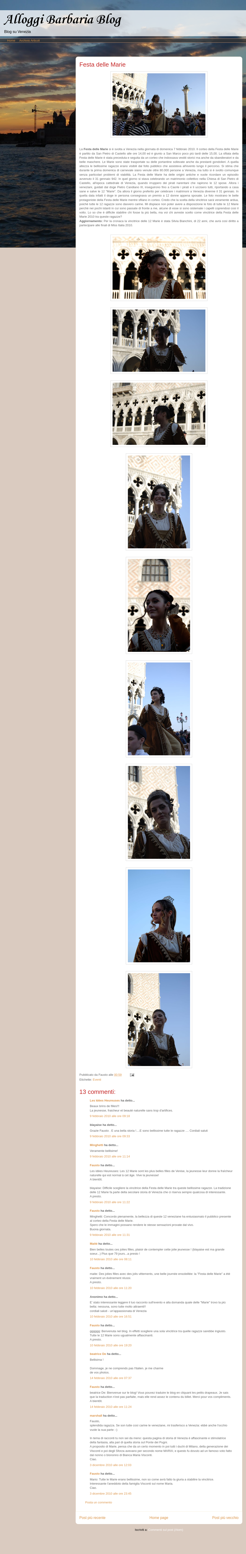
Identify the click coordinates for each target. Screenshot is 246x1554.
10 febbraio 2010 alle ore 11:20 (111, 1288)
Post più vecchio (225, 1518)
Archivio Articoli (29, 40)
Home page (158, 1518)
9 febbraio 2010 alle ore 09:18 (110, 1116)
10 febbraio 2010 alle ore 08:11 (111, 1259)
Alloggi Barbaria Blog (62, 19)
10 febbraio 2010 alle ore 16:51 (111, 1316)
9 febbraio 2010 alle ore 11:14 (110, 1156)
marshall (96, 1415)
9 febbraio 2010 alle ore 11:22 (110, 1202)
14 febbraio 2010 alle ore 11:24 (111, 1407)
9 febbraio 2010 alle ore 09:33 (110, 1136)
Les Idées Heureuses (105, 1100)
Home (11, 40)
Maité (93, 1243)
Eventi (97, 1079)
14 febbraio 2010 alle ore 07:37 (111, 1378)
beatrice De (98, 1354)
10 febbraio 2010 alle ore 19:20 (111, 1345)
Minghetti (96, 1145)
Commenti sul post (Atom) (165, 1529)
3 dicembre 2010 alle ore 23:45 (110, 1493)
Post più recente (92, 1518)
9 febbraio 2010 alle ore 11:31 (110, 1235)
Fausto (95, 1165)
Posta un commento (98, 1502)
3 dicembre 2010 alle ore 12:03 (110, 1465)
